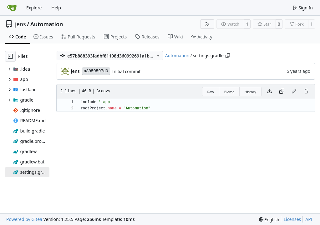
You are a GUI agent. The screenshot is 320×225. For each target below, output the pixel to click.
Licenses (292, 219)
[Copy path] (228, 55)
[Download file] (270, 91)
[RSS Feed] (207, 24)
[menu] (269, 219)
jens (20, 24)
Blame (229, 91)
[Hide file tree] (10, 56)
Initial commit (126, 71)
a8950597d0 (96, 71)
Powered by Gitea (24, 219)
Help (56, 8)
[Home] (12, 7)
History (250, 91)
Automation (46, 24)
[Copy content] (282, 91)
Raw (210, 91)
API (308, 219)
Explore (34, 8)
